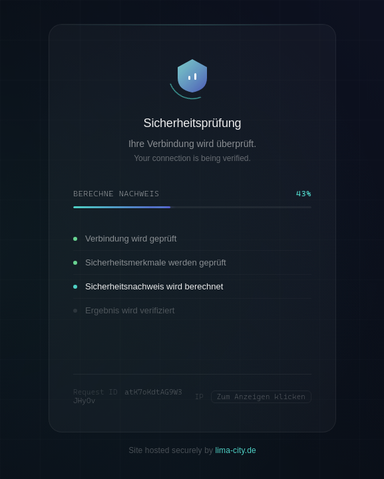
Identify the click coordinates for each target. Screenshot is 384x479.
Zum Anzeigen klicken (260, 397)
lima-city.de (235, 450)
